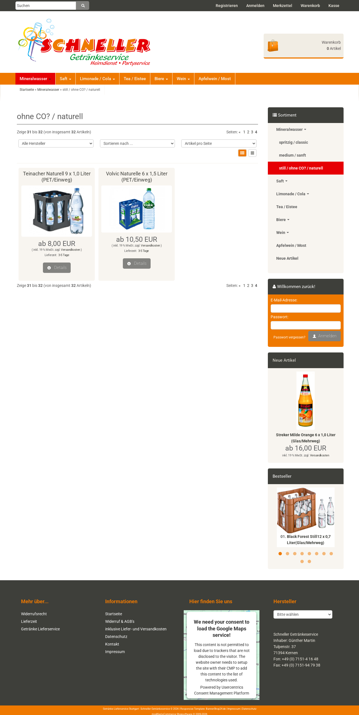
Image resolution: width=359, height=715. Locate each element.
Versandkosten (70, 250)
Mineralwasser (35, 78)
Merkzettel (282, 5)
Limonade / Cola (97, 78)
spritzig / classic (293, 142)
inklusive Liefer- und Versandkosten (136, 629)
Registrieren (227, 5)
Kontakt (112, 644)
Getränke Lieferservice (40, 629)
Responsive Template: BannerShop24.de (203, 708)
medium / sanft (292, 155)
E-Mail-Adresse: (284, 300)
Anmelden (255, 5)
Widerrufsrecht (34, 614)
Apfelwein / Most (215, 78)
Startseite (113, 614)
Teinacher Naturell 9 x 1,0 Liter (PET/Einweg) (57, 177)
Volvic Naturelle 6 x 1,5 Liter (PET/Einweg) (136, 177)
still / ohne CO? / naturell (301, 168)
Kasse (333, 5)
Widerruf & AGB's (119, 621)
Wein (183, 78)
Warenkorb (310, 5)
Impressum (115, 651)
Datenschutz (116, 636)
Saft (65, 78)
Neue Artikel (287, 258)
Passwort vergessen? (289, 337)
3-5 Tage (63, 255)
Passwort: (279, 317)
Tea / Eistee (135, 78)
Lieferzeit (29, 621)
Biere (161, 78)
